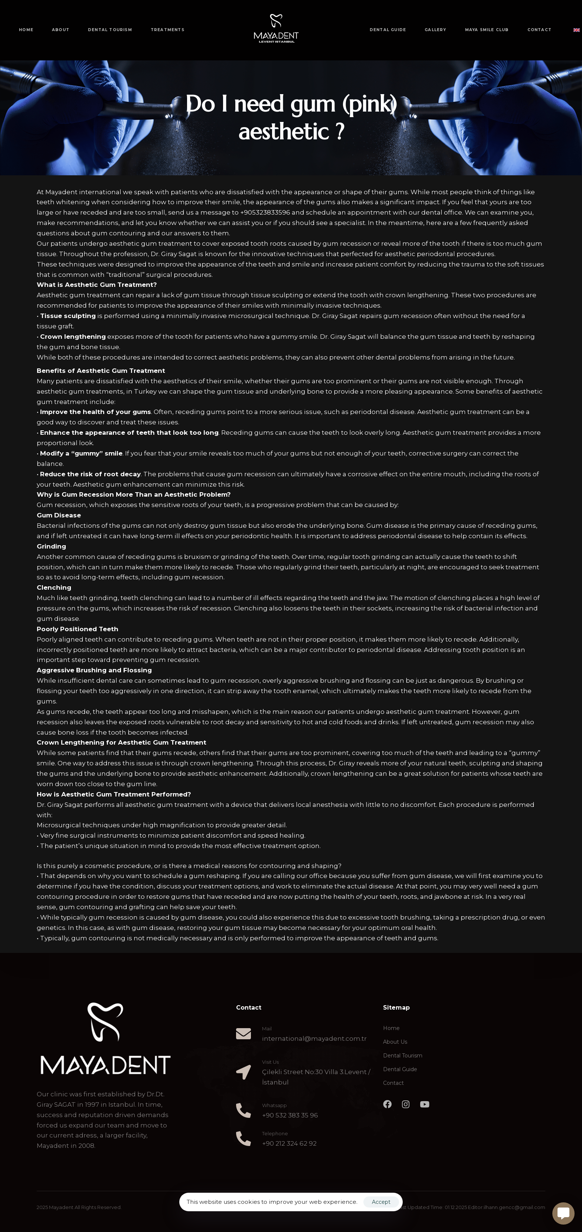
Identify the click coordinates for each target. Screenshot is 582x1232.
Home (391, 1028)
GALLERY (435, 29)
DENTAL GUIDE (388, 29)
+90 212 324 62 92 (289, 1143)
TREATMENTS (167, 29)
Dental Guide (400, 1069)
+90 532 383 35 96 (290, 1115)
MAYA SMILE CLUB (487, 29)
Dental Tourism (402, 1055)
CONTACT (539, 29)
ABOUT (60, 29)
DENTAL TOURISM (110, 29)
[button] (573, 30)
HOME (26, 29)
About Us (395, 1042)
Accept (381, 1202)
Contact (393, 1083)
